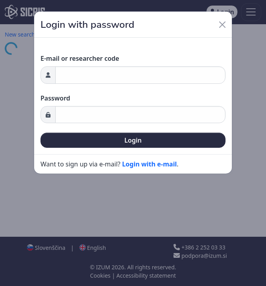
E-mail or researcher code (79, 58)
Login (132, 140)
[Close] (222, 24)
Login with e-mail (149, 164)
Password (55, 98)
